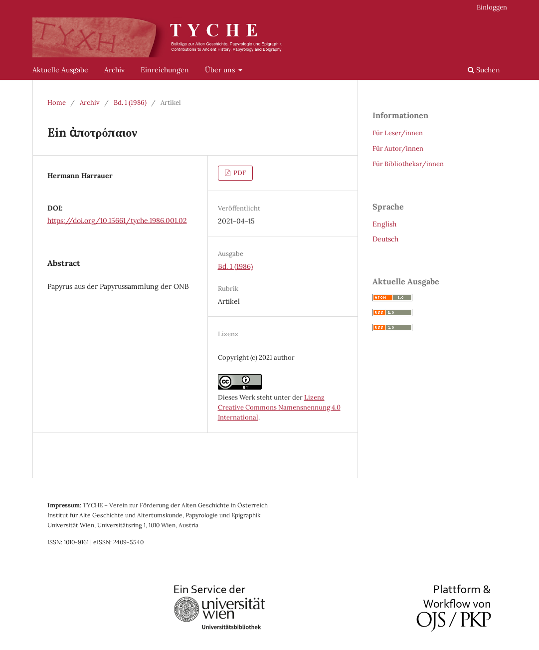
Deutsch (385, 238)
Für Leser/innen (397, 133)
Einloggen (492, 7)
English (384, 223)
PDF (239, 173)
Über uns (221, 69)
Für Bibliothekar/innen (408, 164)
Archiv (114, 69)
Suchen (484, 69)
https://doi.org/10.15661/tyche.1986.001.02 (117, 220)
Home (56, 102)
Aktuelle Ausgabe (60, 69)
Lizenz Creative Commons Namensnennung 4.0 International (279, 407)
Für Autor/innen (397, 148)
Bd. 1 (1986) (130, 102)
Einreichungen (165, 69)
